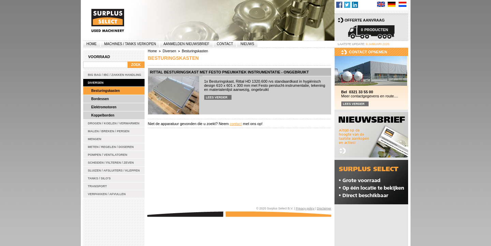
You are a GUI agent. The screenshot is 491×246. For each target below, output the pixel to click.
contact (236, 124)
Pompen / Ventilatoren (108, 154)
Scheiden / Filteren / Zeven (111, 162)
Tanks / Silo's (99, 178)
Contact (225, 44)
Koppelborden (103, 115)
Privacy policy (305, 208)
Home (92, 44)
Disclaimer (324, 208)
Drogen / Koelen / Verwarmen (113, 123)
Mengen (95, 139)
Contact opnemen (368, 52)
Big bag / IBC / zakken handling (115, 75)
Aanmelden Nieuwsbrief (186, 44)
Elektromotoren (104, 107)
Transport (97, 186)
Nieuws (247, 44)
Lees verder (217, 97)
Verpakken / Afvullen (107, 194)
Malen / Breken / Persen (109, 131)
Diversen (96, 82)
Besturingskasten (105, 91)
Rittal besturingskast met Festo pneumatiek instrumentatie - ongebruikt (229, 72)
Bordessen (100, 99)
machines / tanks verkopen (130, 44)
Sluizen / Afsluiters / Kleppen (114, 170)
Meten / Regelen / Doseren (111, 147)
